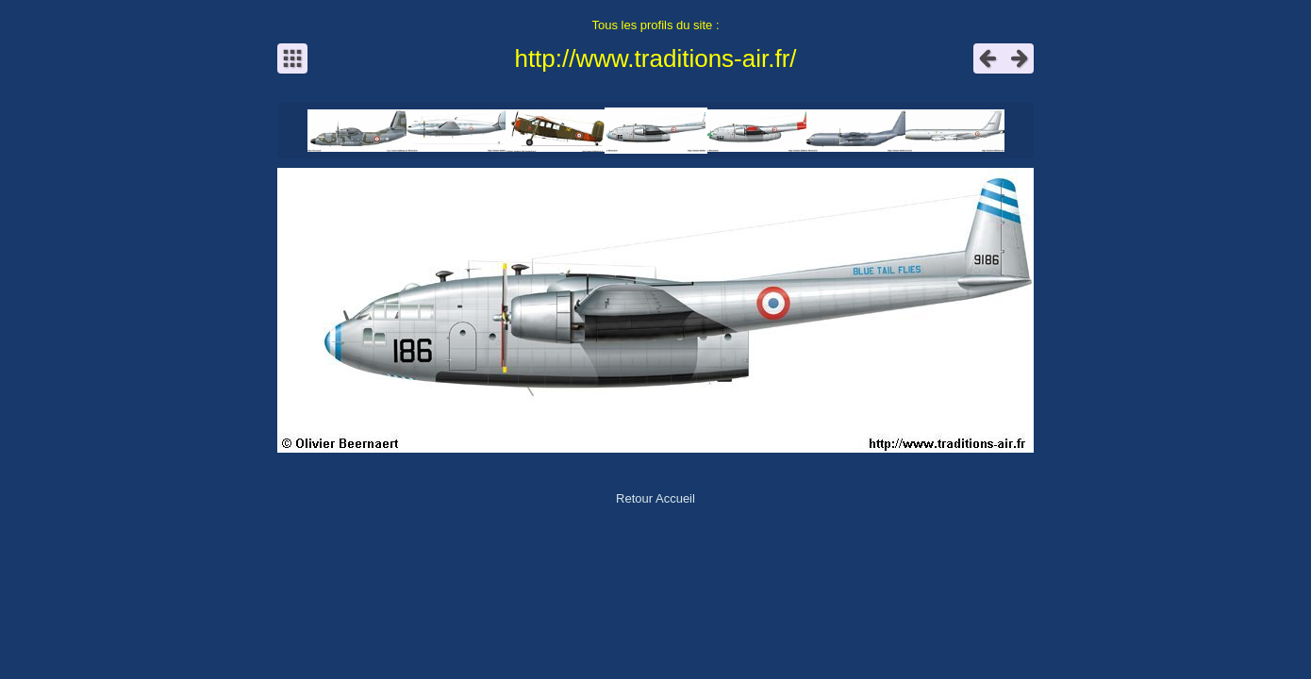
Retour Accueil (655, 498)
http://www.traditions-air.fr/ (655, 58)
